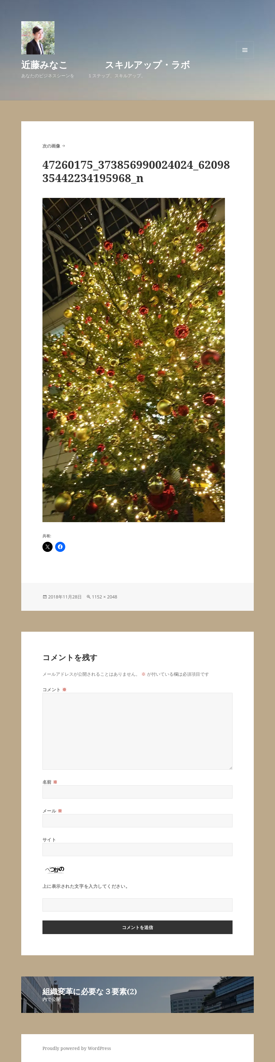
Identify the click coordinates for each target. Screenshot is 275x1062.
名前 (50, 782)
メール (52, 811)
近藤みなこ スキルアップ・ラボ (105, 64)
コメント (54, 689)
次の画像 (51, 146)
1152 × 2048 (104, 597)
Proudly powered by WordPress (76, 1048)
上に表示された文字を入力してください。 (86, 886)
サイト (49, 840)
